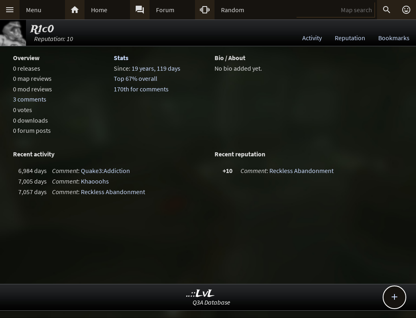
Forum (165, 10)
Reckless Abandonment (113, 192)
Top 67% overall (135, 78)
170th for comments (141, 89)
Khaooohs (95, 181)
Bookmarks (394, 38)
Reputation (350, 38)
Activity (312, 38)
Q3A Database (211, 302)
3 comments (29, 99)
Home (99, 10)
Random (232, 10)
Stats (121, 58)
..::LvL (200, 294)
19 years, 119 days (156, 68)
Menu (33, 10)
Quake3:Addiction (105, 171)
